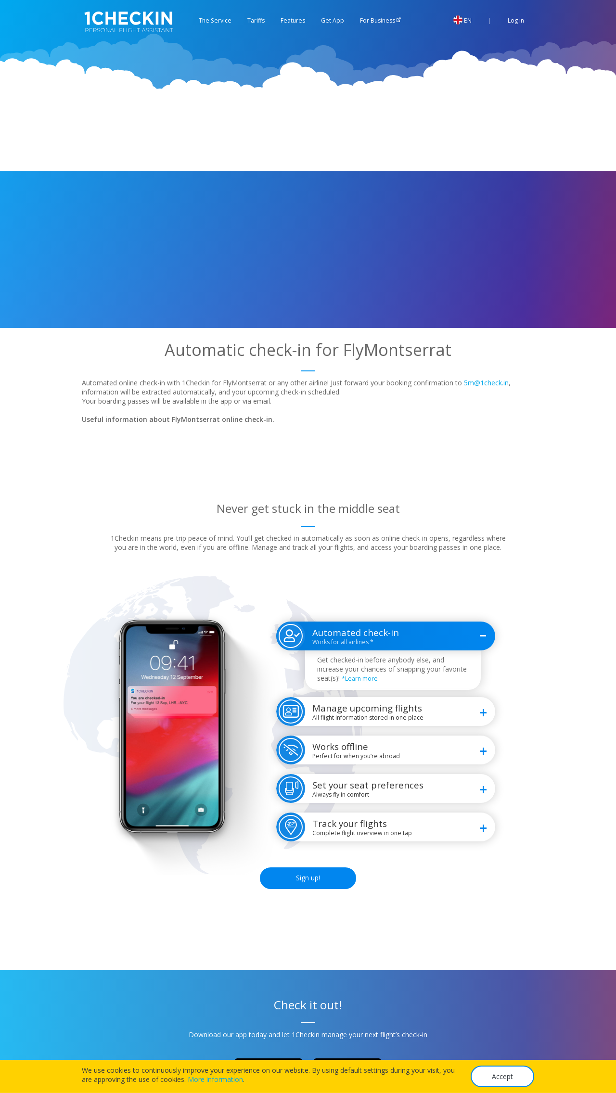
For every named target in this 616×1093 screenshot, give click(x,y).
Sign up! (308, 877)
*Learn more (360, 678)
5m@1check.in (486, 382)
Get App (332, 20)
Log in (510, 20)
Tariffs (256, 20)
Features (293, 20)
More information (215, 1079)
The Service (215, 20)
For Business (377, 20)
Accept (502, 1076)
